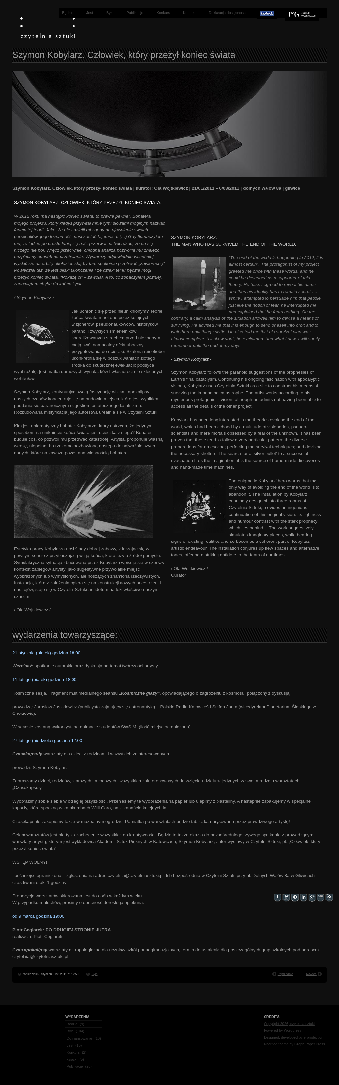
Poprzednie (285, 974)
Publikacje (134, 13)
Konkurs (163, 13)
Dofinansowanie (79, 1038)
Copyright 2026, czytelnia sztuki (289, 1024)
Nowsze (311, 974)
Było (109, 13)
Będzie (67, 13)
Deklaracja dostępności (227, 13)
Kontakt (189, 13)
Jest (89, 13)
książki (72, 1059)
